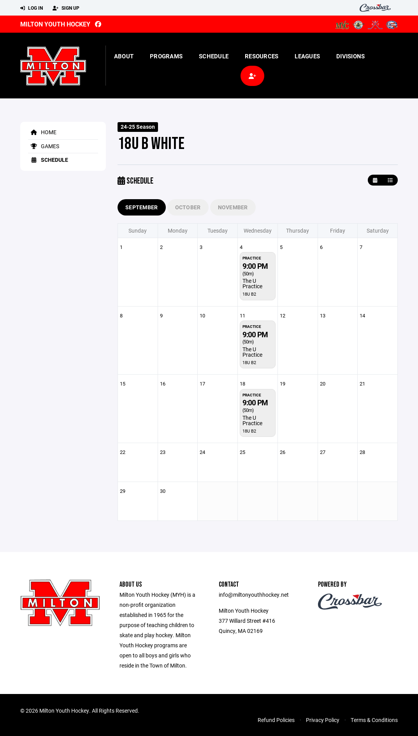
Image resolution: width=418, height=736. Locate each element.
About (123, 56)
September (141, 207)
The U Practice (252, 283)
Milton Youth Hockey (55, 24)
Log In (31, 8)
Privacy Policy (322, 720)
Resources (261, 56)
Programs (166, 56)
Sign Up (66, 8)
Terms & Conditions (374, 720)
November (233, 207)
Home (42, 132)
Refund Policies (276, 720)
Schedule (213, 56)
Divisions (350, 56)
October (188, 207)
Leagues (307, 56)
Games (43, 146)
